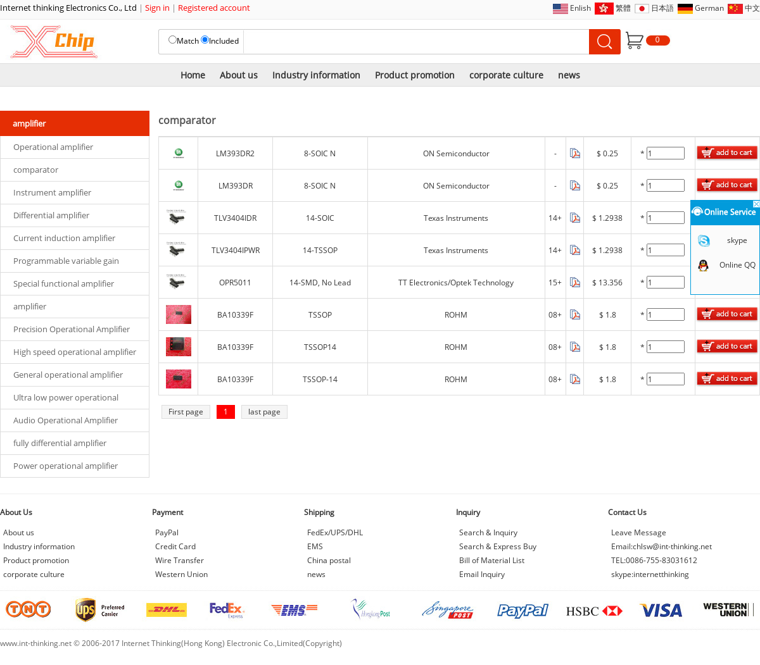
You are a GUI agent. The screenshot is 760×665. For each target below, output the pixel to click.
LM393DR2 (235, 153)
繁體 (623, 8)
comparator (35, 169)
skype (737, 240)
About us (239, 75)
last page (264, 411)
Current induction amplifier (64, 238)
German (709, 8)
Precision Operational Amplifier (71, 329)
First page (185, 411)
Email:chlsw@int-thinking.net (661, 546)
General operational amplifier (68, 374)
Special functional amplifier (63, 283)
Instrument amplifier (52, 192)
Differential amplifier (51, 215)
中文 (752, 8)
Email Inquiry (482, 574)
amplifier (29, 306)
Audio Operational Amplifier (65, 420)
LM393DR (235, 185)
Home (192, 75)
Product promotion (415, 75)
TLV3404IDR (235, 218)
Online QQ (737, 264)
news (569, 75)
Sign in (157, 7)
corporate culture (506, 75)
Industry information (316, 75)
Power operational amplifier (65, 465)
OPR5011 (235, 282)
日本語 (662, 8)
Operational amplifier (53, 146)
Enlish (580, 8)
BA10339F (235, 314)
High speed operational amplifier (74, 351)
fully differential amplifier (59, 443)
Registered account (214, 7)
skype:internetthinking (650, 574)
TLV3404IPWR (236, 250)
